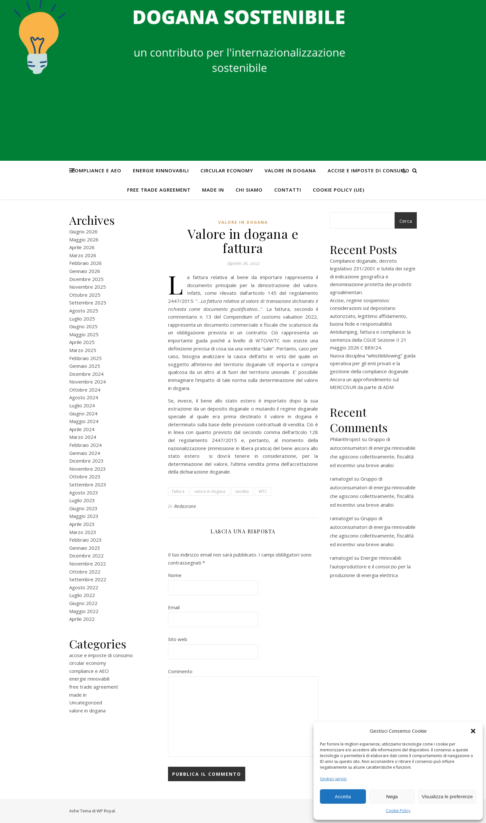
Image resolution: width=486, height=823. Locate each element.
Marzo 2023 (82, 532)
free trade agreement (159, 189)
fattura (178, 491)
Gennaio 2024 (84, 453)
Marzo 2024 (82, 437)
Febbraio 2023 (85, 540)
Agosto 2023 (83, 492)
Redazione (185, 506)
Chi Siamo (249, 189)
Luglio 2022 (82, 595)
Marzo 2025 (82, 350)
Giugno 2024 (83, 413)
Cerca (405, 221)
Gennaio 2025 (84, 366)
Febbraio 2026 (85, 263)
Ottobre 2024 (84, 389)
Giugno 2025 (83, 326)
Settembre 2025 (87, 302)
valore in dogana (290, 170)
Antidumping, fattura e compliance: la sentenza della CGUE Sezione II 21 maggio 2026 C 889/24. (370, 340)
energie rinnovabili (161, 170)
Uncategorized (85, 702)
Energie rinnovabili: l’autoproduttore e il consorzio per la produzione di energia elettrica (370, 566)
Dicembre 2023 (86, 460)
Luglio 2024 (82, 405)
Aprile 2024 (82, 429)
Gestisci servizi (333, 779)
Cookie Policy (398, 810)
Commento (180, 671)
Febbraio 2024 (85, 445)
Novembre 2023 (87, 469)
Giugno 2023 (83, 508)
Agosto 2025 (83, 310)
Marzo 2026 (82, 255)
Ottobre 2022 (84, 571)
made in (213, 189)
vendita (242, 491)
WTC (263, 491)
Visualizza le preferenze (447, 796)
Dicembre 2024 (86, 374)
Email (174, 607)
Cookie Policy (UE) (338, 189)
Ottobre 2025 (84, 295)
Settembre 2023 (87, 484)
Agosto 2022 (83, 587)
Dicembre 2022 (86, 555)
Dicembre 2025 (86, 279)
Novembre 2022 (87, 563)
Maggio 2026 (83, 239)
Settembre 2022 (87, 579)
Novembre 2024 (87, 381)
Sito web (177, 639)
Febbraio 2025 (85, 358)
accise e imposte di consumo (368, 170)
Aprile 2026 (82, 247)
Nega (392, 796)
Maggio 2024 (83, 421)
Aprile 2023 (82, 524)
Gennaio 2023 (84, 548)
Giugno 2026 (83, 231)
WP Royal (106, 811)
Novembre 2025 (87, 287)
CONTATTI (287, 189)
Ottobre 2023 (84, 476)
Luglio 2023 (82, 500)
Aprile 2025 (82, 342)
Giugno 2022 (83, 603)
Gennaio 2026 (84, 271)
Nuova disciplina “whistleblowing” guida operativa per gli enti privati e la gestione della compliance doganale (373, 363)
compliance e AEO (96, 170)
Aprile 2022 (82, 619)
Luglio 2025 (82, 318)
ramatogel (341, 478)
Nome (175, 575)
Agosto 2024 (83, 397)
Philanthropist (345, 439)
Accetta (343, 796)
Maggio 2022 (83, 611)
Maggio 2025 (83, 334)
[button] (473, 731)
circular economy (227, 170)
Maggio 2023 (83, 516)
